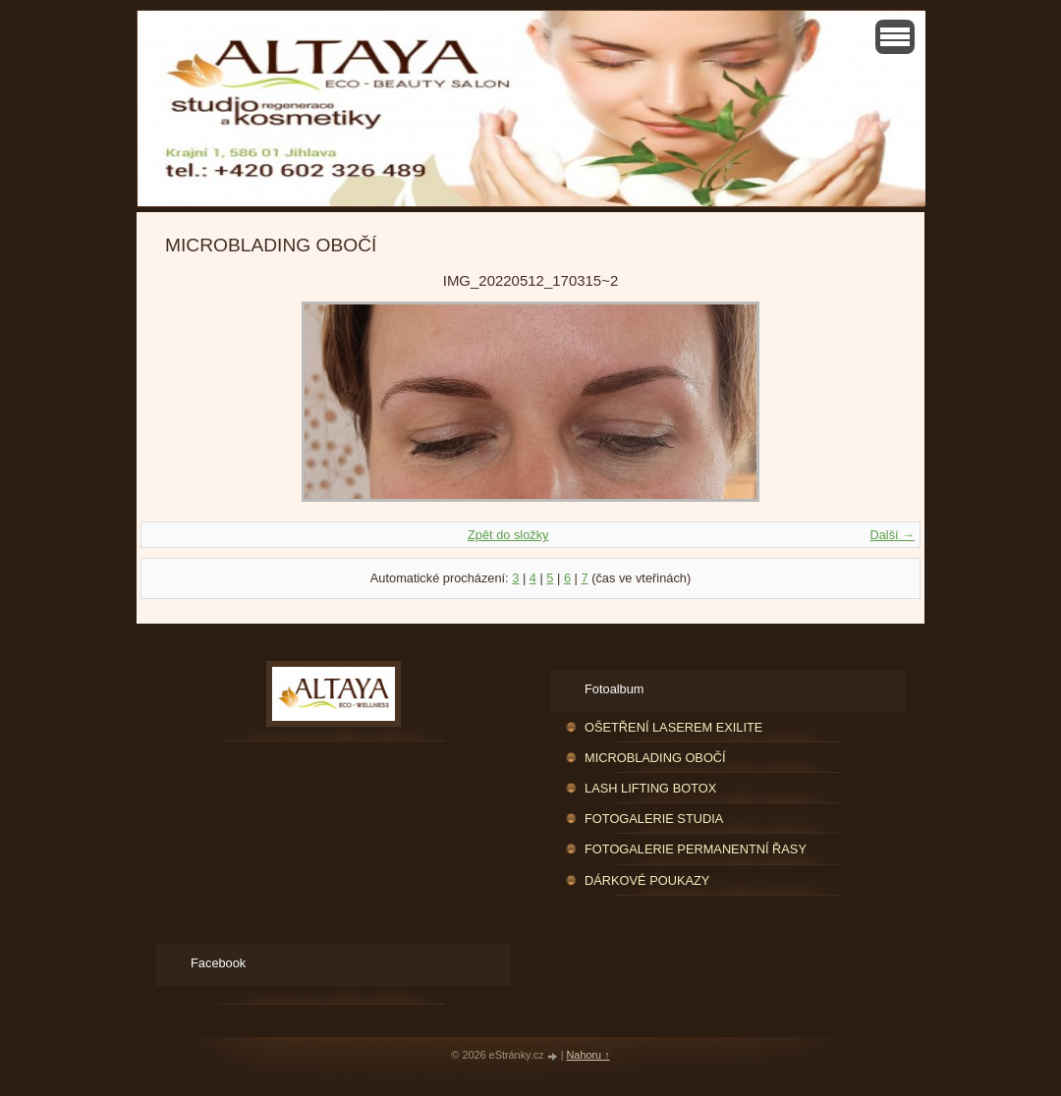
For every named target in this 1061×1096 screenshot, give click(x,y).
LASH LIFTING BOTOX (650, 788)
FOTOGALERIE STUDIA (654, 818)
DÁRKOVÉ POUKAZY (647, 880)
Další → (892, 534)
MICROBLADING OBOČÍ (655, 757)
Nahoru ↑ (588, 1055)
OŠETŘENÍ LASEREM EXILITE (673, 727)
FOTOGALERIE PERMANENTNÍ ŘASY (696, 849)
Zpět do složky (508, 534)
